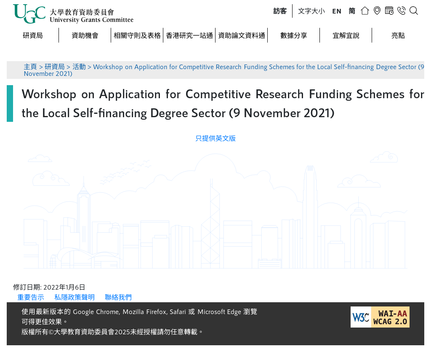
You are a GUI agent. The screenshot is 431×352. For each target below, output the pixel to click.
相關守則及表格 (137, 35)
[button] (279, 11)
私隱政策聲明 (74, 297)
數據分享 (293, 35)
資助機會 (85, 35)
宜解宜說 (346, 35)
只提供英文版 (215, 138)
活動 (79, 66)
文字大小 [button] (311, 11)
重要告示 (30, 297)
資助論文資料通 (241, 35)
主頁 (30, 66)
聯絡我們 (118, 297)
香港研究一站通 (189, 35)
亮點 (398, 35)
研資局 (33, 35)
